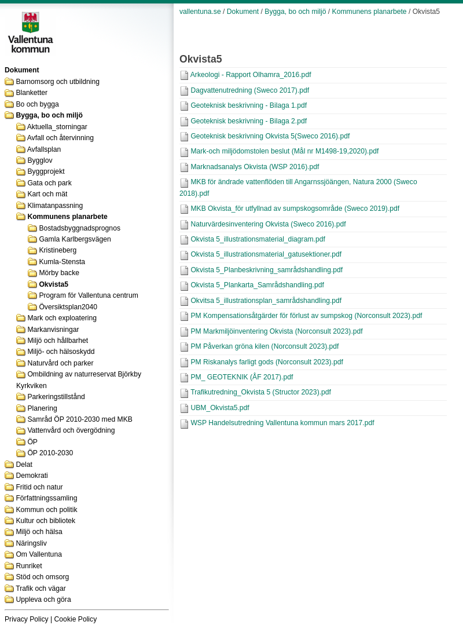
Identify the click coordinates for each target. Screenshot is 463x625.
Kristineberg (57, 250)
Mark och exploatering (62, 318)
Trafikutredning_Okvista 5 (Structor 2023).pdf (260, 392)
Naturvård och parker (60, 363)
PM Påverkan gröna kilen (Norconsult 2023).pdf (264, 346)
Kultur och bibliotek (45, 521)
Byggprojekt (45, 171)
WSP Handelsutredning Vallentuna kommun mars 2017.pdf (282, 423)
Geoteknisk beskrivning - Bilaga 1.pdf (248, 105)
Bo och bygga (37, 104)
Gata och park (49, 183)
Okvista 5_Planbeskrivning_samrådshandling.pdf (266, 270)
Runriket (29, 566)
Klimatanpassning (55, 206)
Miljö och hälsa (39, 532)
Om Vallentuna (39, 554)
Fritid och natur (39, 487)
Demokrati (31, 476)
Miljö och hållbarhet (57, 341)
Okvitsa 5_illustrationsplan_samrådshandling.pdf (265, 301)
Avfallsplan (44, 149)
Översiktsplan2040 (68, 307)
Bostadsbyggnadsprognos (79, 228)
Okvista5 (53, 284)
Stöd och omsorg (42, 577)
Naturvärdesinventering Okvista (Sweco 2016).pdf (268, 224)
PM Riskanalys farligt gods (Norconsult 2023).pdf (266, 362)
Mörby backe (59, 273)
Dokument (243, 12)
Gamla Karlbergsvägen (75, 239)
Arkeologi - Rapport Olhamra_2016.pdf (250, 75)
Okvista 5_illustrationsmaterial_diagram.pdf (257, 239)
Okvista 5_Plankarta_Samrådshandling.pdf (257, 285)
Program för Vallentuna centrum (88, 295)
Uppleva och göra (43, 599)
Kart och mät (47, 194)
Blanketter (31, 93)
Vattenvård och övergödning (71, 430)
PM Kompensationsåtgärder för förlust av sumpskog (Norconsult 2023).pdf (306, 316)
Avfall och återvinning (60, 138)
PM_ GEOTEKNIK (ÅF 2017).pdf (241, 377)
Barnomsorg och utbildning (58, 82)
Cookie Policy (75, 619)
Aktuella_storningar (57, 127)
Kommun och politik (46, 510)
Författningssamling (46, 498)
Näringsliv (31, 543)
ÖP (32, 442)
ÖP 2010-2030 (50, 453)
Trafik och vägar (41, 588)
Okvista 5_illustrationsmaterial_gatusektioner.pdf (265, 254)
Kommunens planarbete (67, 217)
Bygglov (39, 160)
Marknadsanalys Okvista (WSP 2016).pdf (254, 167)
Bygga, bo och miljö (49, 115)
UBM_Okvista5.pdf (219, 408)
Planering (42, 408)
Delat (24, 464)
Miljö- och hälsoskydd (60, 352)
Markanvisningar (53, 330)
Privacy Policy (27, 619)
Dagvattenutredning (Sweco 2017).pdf (249, 90)
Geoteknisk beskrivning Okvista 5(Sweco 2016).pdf (270, 136)
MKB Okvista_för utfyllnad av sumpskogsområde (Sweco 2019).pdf (294, 208)
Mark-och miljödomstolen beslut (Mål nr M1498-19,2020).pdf (284, 151)
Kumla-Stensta (62, 262)
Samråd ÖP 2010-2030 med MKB (80, 419)
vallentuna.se (200, 12)
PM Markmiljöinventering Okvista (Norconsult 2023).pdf (276, 331)
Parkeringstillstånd (55, 397)
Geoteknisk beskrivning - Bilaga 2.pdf (248, 121)
